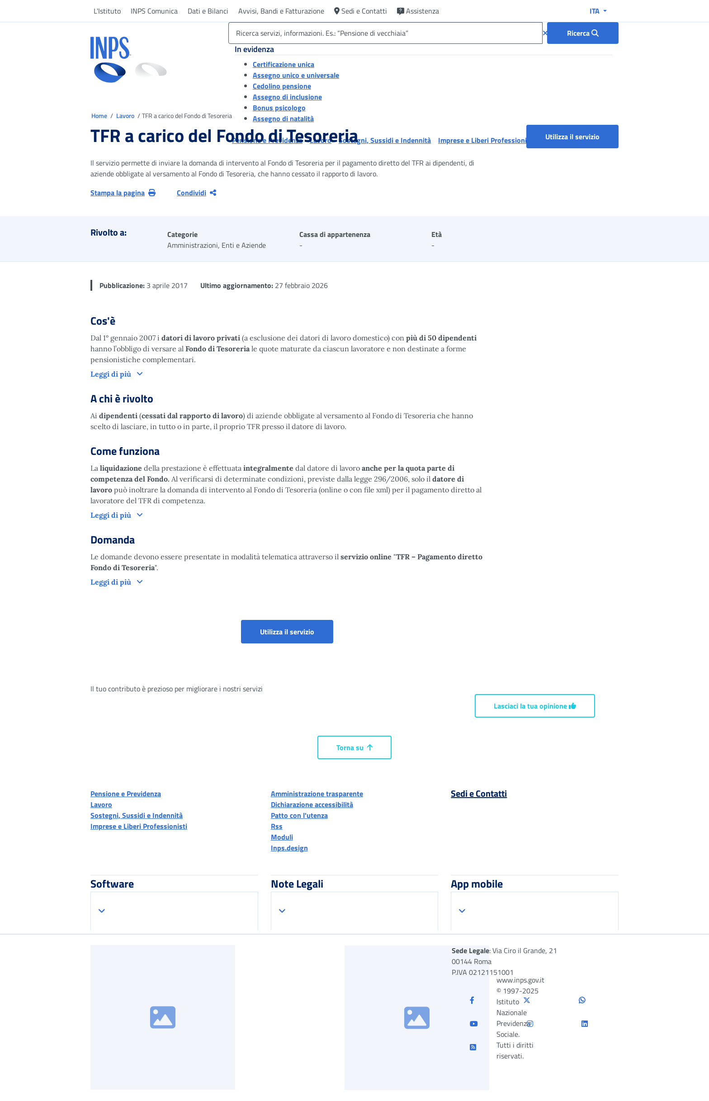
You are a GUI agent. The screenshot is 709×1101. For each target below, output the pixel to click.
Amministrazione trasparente (317, 793)
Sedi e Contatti (360, 10)
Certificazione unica (283, 64)
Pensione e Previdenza (125, 793)
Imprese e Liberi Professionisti (138, 826)
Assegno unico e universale (296, 75)
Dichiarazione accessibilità (312, 804)
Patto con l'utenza (299, 815)
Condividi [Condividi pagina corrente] (196, 192)
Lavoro (126, 115)
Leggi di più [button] (111, 373)
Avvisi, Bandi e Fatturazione (281, 10)
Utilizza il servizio (572, 136)
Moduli (282, 837)
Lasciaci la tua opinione (535, 705)
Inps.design (289, 847)
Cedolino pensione (282, 85)
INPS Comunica (154, 10)
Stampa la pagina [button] (123, 192)
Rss (277, 826)
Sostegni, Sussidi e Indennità (136, 815)
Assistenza (418, 10)
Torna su (354, 747)
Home (100, 115)
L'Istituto (107, 10)
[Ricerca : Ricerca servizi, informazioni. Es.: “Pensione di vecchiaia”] (583, 33)
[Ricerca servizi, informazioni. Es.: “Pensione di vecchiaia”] (385, 33)
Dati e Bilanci (208, 10)
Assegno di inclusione (287, 96)
